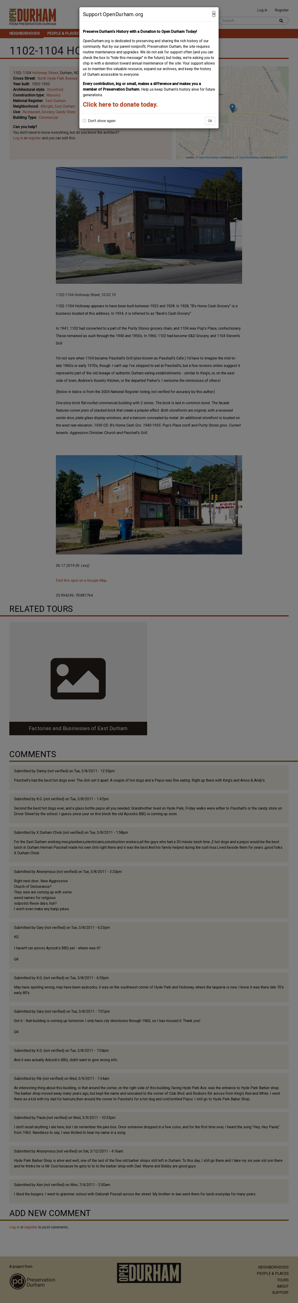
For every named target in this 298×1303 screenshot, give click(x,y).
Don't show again (99, 121)
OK (210, 121)
